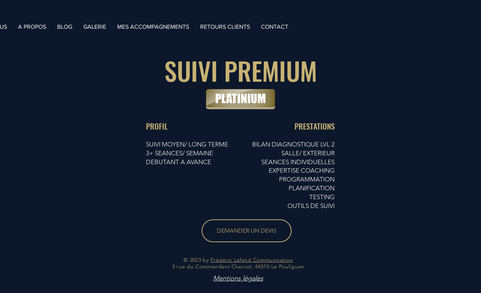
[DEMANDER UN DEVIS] (247, 230)
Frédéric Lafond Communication (251, 260)
